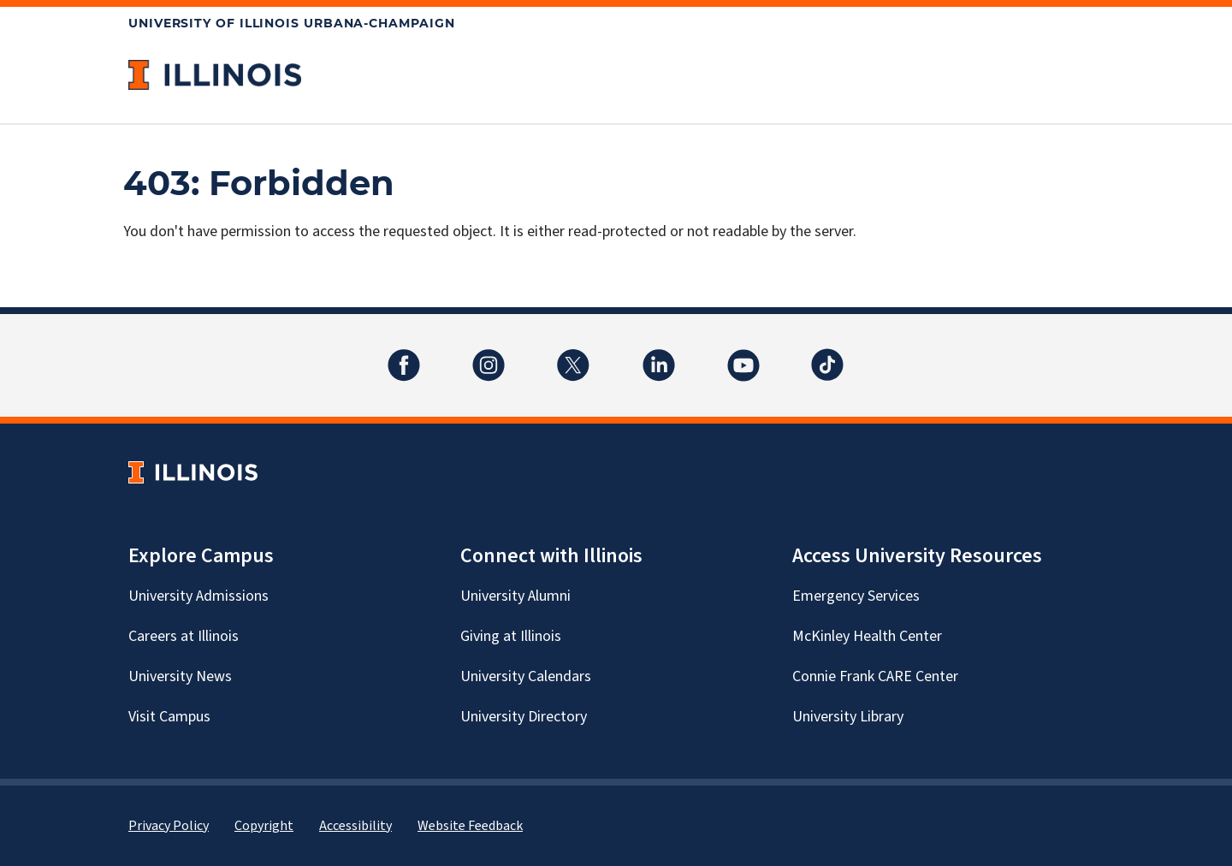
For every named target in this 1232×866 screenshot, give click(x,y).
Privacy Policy (168, 825)
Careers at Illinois (183, 636)
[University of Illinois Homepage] (193, 471)
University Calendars (525, 676)
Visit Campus (169, 716)
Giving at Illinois (510, 636)
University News (180, 676)
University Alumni (515, 596)
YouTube (743, 354)
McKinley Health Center (867, 636)
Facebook (403, 354)
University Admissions (198, 596)
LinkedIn (658, 354)
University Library (847, 716)
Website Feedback (470, 825)
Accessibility (355, 825)
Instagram (488, 354)
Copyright (263, 825)
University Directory (523, 716)
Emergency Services (856, 596)
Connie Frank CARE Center (875, 676)
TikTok (828, 354)
